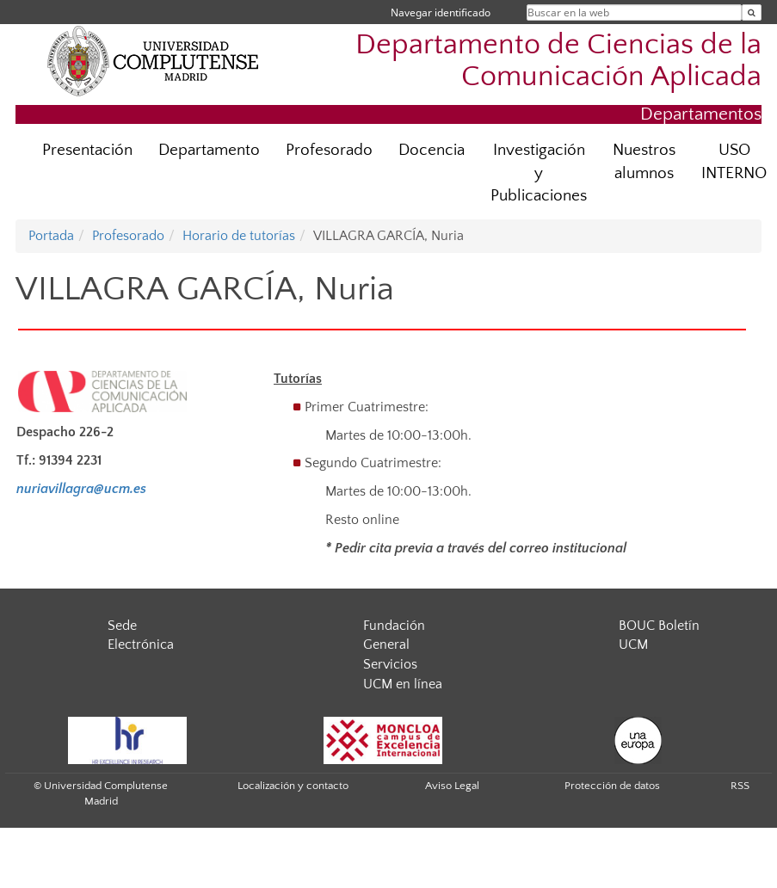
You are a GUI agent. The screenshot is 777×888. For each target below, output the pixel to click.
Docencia (431, 150)
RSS (740, 786)
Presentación (87, 150)
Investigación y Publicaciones (538, 173)
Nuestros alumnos (644, 161)
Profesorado (329, 150)
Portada (51, 236)
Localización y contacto (292, 786)
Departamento (209, 150)
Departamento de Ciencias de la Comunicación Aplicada (558, 61)
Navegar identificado (440, 12)
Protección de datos (612, 786)
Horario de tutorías (238, 236)
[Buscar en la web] (752, 12)
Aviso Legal (452, 786)
